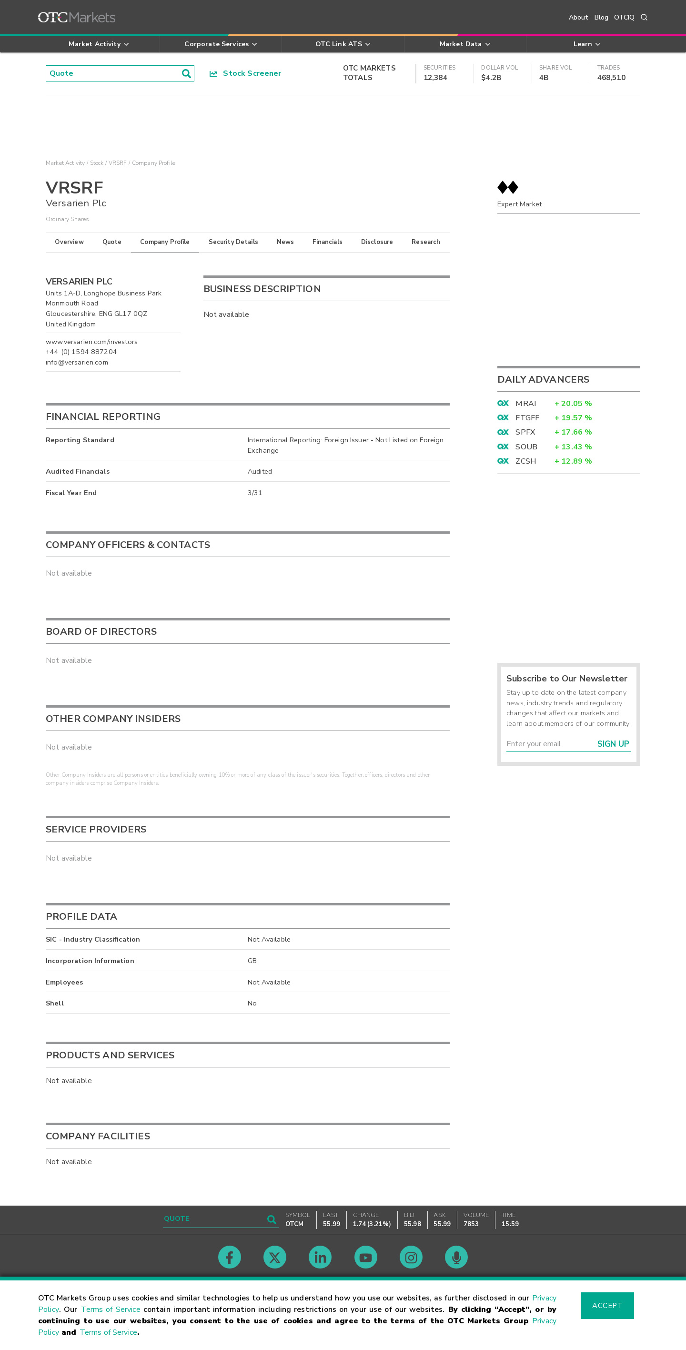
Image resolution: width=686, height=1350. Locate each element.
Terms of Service (111, 1309)
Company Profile (165, 242)
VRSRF (118, 163)
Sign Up (613, 744)
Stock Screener (246, 73)
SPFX (525, 432)
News (285, 242)
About (579, 17)
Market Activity (65, 163)
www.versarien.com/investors (92, 341)
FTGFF (527, 418)
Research (426, 242)
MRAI (525, 403)
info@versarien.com (77, 362)
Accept (607, 1305)
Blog (602, 17)
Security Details (233, 242)
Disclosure (377, 242)
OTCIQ (624, 17)
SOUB (526, 447)
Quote (112, 242)
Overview (69, 242)
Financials (328, 242)
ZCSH (525, 461)
